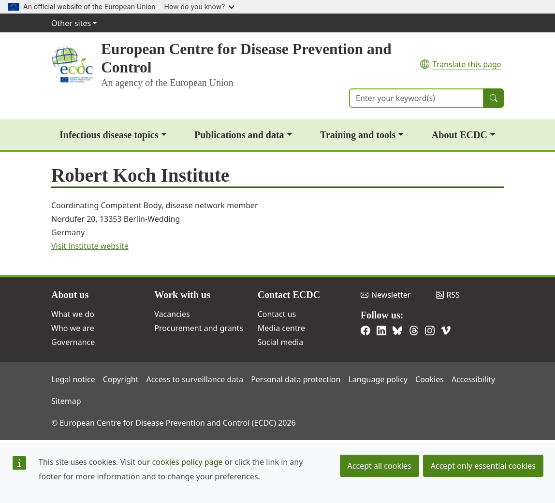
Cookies (429, 379)
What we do (72, 314)
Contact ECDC (289, 294)
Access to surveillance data (194, 379)
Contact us (277, 314)
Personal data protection (295, 379)
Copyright (121, 379)
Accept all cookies (379, 465)
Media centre (281, 328)
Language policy (378, 379)
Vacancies (172, 314)
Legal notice (73, 379)
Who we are (72, 328)
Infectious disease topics (108, 134)
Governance (73, 342)
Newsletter (385, 294)
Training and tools (357, 134)
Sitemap (66, 401)
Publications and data (239, 134)
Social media (280, 342)
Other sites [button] (71, 23)
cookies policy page (187, 462)
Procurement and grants (198, 328)
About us (69, 294)
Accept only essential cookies (483, 465)
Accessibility (473, 379)
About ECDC (459, 134)
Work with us (182, 294)
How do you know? (199, 6)
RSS (448, 294)
